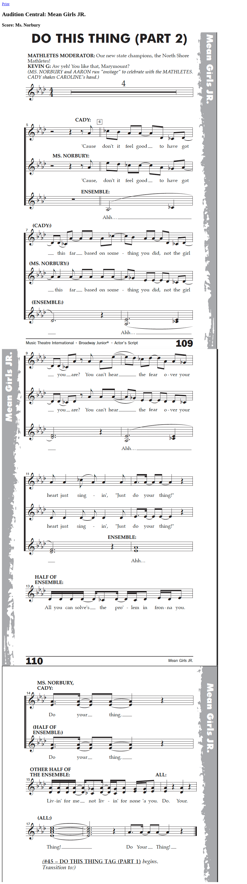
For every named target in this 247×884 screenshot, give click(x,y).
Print (5, 4)
